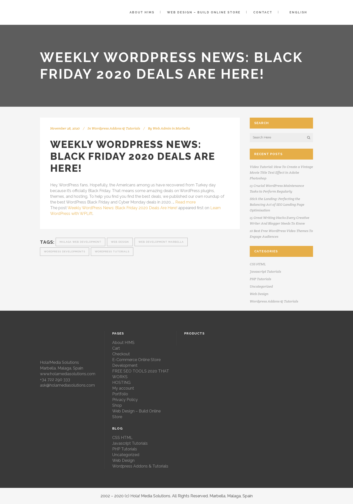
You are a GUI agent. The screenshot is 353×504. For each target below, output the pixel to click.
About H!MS (123, 342)
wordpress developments (64, 251)
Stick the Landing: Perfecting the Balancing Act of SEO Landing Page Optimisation (277, 204)
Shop (117, 405)
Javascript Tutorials (265, 271)
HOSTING (121, 382)
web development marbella (161, 241)
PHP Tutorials (260, 279)
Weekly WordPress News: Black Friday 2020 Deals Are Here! (122, 207)
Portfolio (120, 394)
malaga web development (80, 241)
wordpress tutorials (112, 251)
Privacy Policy (125, 399)
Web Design (259, 294)
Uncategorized (261, 286)
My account (123, 388)
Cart (116, 348)
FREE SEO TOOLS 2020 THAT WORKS (140, 374)
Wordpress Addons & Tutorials (116, 128)
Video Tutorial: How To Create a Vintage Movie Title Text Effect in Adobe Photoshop (281, 172)
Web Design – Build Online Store (136, 414)
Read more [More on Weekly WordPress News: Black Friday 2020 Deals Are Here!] (185, 202)
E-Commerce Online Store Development (136, 362)
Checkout (121, 354)
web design (120, 241)
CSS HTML (258, 264)
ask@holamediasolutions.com (67, 385)
